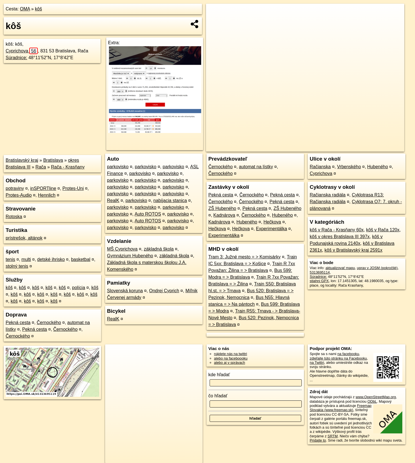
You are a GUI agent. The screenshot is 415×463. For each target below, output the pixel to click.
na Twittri (317, 362)
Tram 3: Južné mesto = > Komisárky (244, 256)
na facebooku (348, 354)
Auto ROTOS (148, 214)
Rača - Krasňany (68, 167)
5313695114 (320, 272)
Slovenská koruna (125, 290)
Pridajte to (318, 440)
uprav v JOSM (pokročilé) (377, 268)
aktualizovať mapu (340, 268)
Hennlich (47, 195)
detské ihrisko (51, 259)
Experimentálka (271, 228)
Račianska (320, 166)
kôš (38, 8)
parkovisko (117, 166)
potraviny (15, 188)
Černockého (49, 322)
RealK (113, 200)
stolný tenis (17, 266)
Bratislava (53, 160)
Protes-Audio (19, 195)
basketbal (80, 259)
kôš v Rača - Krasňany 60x (336, 229)
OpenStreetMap (307, 147)
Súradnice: (16, 57)
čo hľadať (218, 395)
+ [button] (216, 13)
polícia (78, 287)
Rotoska (14, 216)
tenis (10, 259)
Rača (40, 167)
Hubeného (282, 215)
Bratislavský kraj (22, 160)
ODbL (372, 401)
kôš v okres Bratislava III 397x (340, 236)
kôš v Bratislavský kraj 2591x (353, 250)
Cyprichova (22, 51)
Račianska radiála (327, 194)
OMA (25, 8)
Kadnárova (224, 215)
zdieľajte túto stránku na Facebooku (338, 358)
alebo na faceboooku (231, 358)
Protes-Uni (73, 188)
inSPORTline (43, 188)
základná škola (159, 249)
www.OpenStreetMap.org (376, 397)
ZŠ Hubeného (222, 208)
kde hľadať (219, 374)
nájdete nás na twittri (230, 354)
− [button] (216, 22)
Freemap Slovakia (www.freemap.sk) (340, 408)
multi (26, 259)
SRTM (333, 436)
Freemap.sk (336, 147)
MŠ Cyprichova (122, 249)
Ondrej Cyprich (164, 290)
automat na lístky (256, 166)
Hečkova (272, 222)
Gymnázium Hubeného (130, 255)
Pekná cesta (18, 322)
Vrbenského (349, 166)
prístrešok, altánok (24, 238)
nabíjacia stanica (170, 200)
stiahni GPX (319, 281)
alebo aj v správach (229, 362)
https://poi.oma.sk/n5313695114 (379, 147)
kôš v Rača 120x (382, 229)
